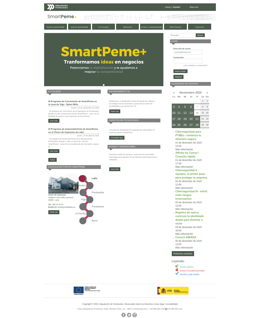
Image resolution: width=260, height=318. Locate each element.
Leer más (54, 121)
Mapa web (194, 7)
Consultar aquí (117, 138)
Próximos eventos (183, 253)
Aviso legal (159, 304)
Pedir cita (54, 212)
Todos (52, 160)
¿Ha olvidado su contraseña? (195, 65)
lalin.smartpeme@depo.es (64, 207)
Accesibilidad (172, 304)
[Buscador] (182, 35)
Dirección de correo (182, 49)
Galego (168, 7)
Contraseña (178, 57)
